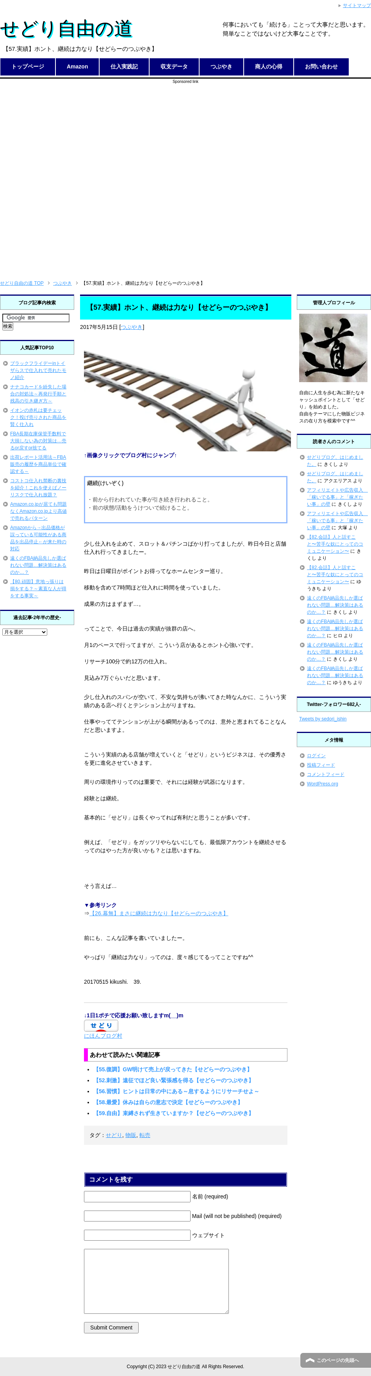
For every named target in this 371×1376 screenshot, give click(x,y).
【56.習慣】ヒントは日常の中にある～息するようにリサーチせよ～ (176, 1091)
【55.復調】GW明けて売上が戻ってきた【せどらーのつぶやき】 (173, 1069)
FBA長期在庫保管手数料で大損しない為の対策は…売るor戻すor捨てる (38, 441)
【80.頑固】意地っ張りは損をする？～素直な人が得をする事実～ (38, 588)
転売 (144, 1135)
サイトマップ (357, 5)
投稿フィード (321, 765)
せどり (114, 1135)
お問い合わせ (321, 66)
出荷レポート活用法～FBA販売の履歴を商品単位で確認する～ (38, 464)
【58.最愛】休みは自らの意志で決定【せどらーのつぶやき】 (168, 1102)
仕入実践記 (124, 66)
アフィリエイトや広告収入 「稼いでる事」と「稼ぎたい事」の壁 (337, 497)
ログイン (316, 755)
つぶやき (221, 66)
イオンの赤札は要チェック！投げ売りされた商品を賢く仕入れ (38, 417)
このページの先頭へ (338, 1360)
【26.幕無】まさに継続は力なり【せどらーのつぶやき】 (158, 913)
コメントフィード (325, 774)
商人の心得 (268, 66)
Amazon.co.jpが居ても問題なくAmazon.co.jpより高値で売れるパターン (38, 511)
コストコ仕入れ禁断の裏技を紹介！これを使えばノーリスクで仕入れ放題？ (38, 488)
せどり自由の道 (66, 28)
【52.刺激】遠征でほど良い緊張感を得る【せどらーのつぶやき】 (173, 1080)
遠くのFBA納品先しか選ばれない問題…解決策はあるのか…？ (38, 565)
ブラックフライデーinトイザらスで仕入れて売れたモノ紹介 (38, 370)
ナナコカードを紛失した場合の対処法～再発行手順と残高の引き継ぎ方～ (38, 394)
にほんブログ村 (103, 1036)
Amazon (77, 66)
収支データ (174, 66)
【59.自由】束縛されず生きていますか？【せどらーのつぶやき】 (173, 1113)
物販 (130, 1135)
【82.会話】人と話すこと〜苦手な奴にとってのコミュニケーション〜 (335, 544)
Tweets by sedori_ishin (322, 719)
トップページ (27, 66)
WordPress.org (322, 784)
